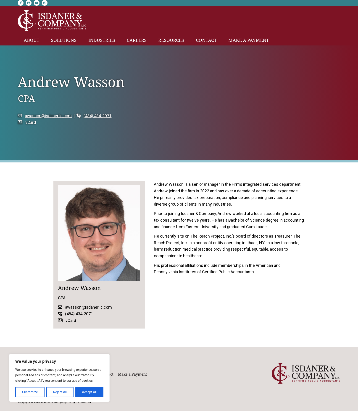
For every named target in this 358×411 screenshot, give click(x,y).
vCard (27, 122)
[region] (59, 378)
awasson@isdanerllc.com (45, 115)
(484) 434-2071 (93, 115)
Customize (30, 392)
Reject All (60, 392)
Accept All (89, 392)
